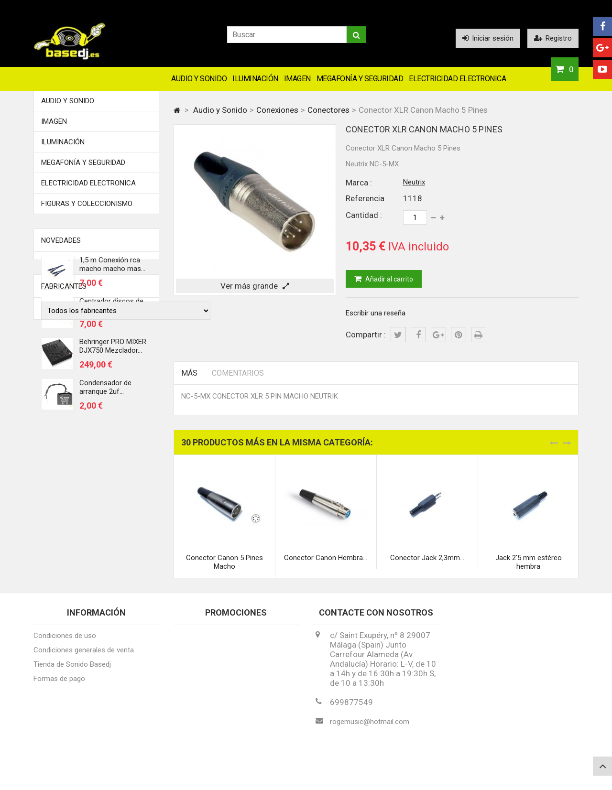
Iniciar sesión (488, 38)
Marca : (359, 182)
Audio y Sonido (199, 78)
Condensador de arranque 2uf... (105, 390)
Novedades (61, 240)
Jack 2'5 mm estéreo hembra (528, 562)
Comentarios (238, 373)
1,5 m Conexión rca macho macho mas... (112, 267)
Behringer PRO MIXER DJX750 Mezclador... (112, 349)
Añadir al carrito (388, 279)
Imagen (297, 78)
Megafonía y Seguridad (360, 78)
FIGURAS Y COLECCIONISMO (86, 203)
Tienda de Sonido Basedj (72, 668)
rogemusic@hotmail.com (369, 726)
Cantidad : (364, 215)
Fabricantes (64, 449)
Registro (553, 38)
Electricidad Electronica (457, 78)
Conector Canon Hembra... (325, 557)
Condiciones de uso (64, 640)
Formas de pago (59, 683)
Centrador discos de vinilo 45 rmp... (111, 308)
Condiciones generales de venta (83, 654)
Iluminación (255, 78)
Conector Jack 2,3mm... (427, 557)
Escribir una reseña (375, 313)
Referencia (365, 198)
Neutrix (414, 182)
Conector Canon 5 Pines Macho (224, 562)
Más (189, 373)
